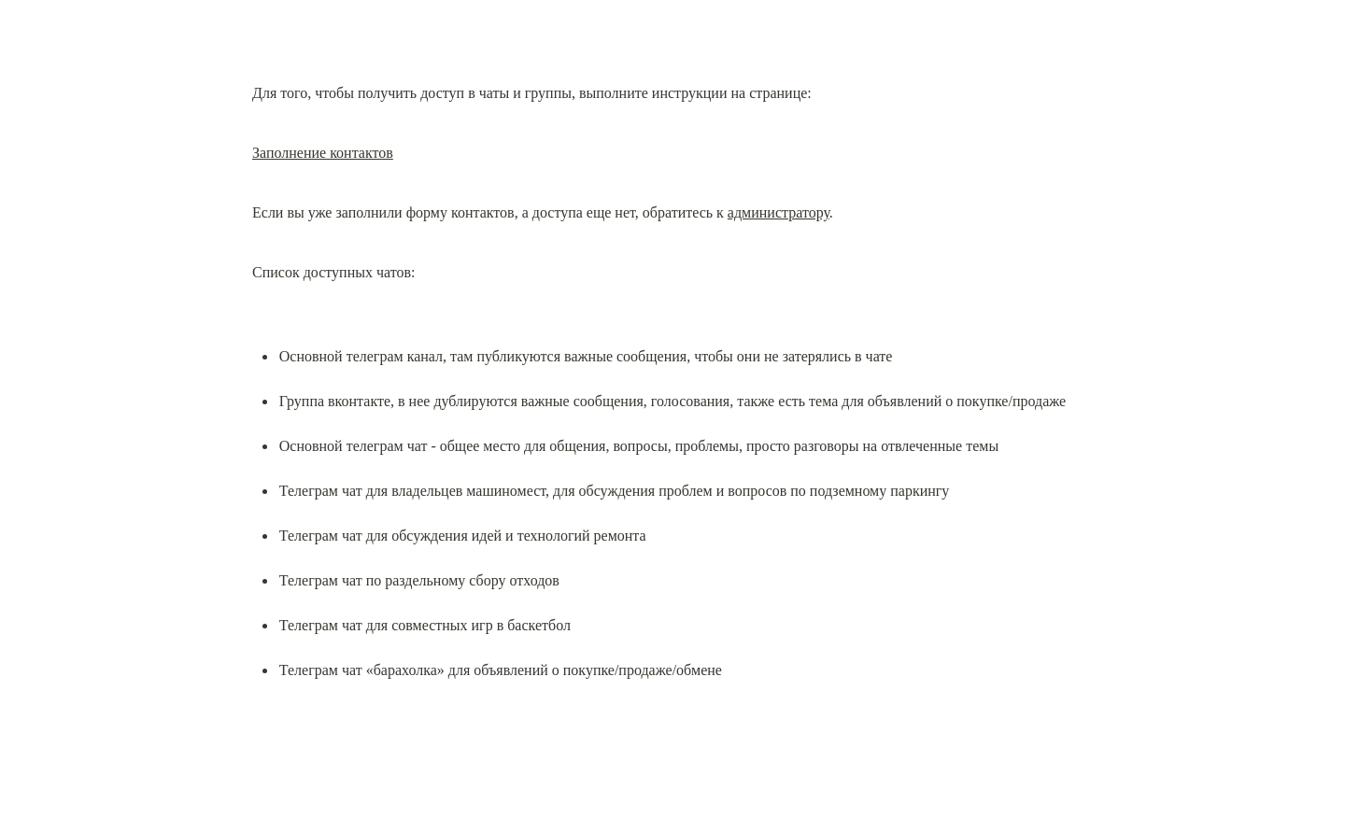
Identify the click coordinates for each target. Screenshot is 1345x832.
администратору (778, 212)
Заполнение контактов (322, 153)
